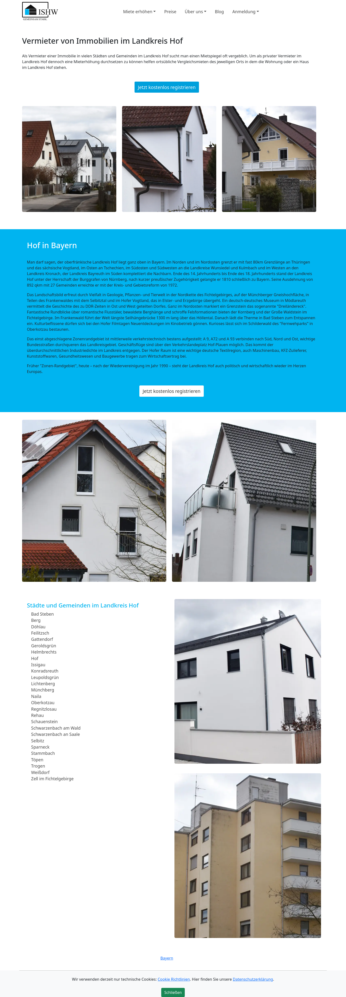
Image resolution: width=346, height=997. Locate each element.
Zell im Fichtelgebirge (52, 778)
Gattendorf (42, 639)
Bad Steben (42, 614)
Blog (219, 11)
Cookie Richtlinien (174, 979)
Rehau (37, 715)
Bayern (166, 958)
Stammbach (43, 753)
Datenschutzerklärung (253, 979)
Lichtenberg (43, 683)
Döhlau (38, 626)
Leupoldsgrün (45, 677)
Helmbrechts (44, 652)
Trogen (38, 766)
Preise (170, 11)
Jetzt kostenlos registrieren (167, 87)
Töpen (37, 760)
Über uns (194, 11)
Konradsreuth (44, 671)
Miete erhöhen (137, 11)
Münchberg (42, 690)
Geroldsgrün (43, 646)
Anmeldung (243, 11)
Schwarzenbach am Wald (56, 728)
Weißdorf (40, 772)
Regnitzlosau (44, 709)
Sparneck (40, 747)
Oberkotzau (43, 702)
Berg (36, 620)
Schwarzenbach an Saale (55, 734)
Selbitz (37, 740)
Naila (36, 696)
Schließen (173, 992)
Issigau (38, 664)
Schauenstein (44, 721)
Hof (34, 658)
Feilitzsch (40, 633)
